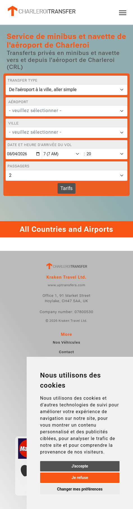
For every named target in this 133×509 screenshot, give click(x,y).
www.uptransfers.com (66, 285)
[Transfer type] (66, 90)
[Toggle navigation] (123, 12)
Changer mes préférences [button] (79, 489)
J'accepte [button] (80, 466)
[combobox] (66, 111)
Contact (66, 352)
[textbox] (63, 110)
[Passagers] (66, 175)
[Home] (41, 11)
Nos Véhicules (66, 342)
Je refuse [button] (80, 477)
